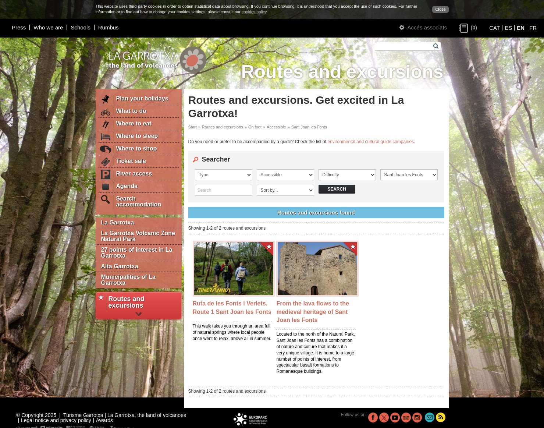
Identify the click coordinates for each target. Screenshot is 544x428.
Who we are (48, 27)
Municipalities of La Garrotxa (128, 280)
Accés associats (423, 27)
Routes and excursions (222, 127)
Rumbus (108, 27)
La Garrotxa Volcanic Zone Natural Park (138, 236)
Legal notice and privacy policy (56, 420)
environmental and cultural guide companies (370, 141)
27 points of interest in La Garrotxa (137, 253)
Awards (104, 420)
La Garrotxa (117, 222)
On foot (255, 127)
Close (440, 9)
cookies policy (254, 12)
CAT (494, 28)
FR (533, 28)
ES (508, 28)
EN (521, 28)
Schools (80, 27)
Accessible (276, 127)
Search (336, 189)
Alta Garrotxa (119, 266)
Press (19, 27)
